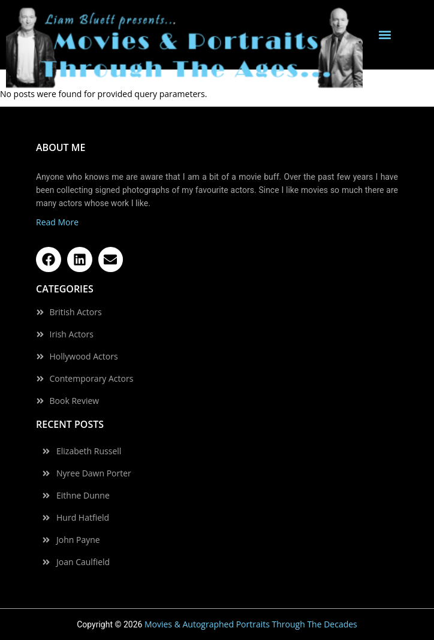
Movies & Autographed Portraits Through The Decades (250, 624)
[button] (384, 35)
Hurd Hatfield (82, 518)
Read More (57, 222)
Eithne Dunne (83, 495)
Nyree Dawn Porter (93, 473)
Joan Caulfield (83, 562)
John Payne (78, 540)
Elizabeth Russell (88, 451)
